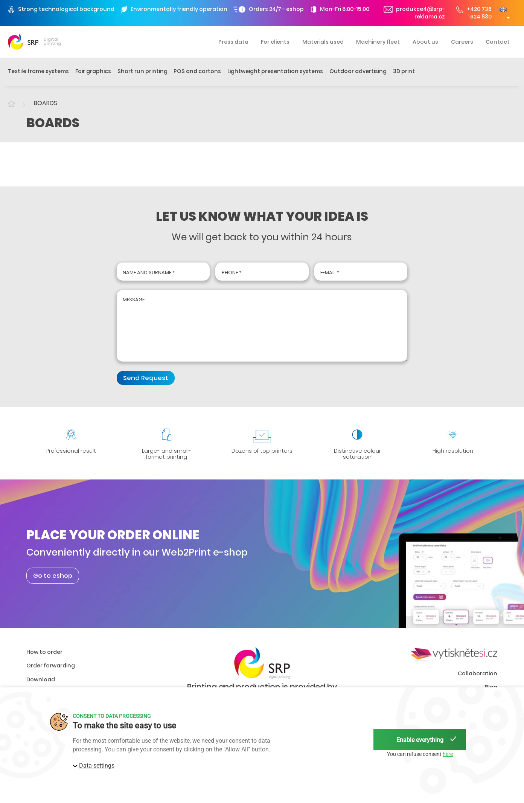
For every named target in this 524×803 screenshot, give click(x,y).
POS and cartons (197, 71)
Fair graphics (93, 71)
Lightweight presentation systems (275, 71)
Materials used (323, 42)
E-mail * (329, 272)
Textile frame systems (38, 71)
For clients (275, 42)
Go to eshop (52, 580)
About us (425, 42)
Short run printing (142, 71)
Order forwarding (50, 671)
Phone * (231, 272)
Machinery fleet (378, 42)
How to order (44, 657)
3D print (404, 71)
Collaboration (477, 678)
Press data (233, 42)
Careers (462, 42)
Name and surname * (149, 272)
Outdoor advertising (358, 71)
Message (134, 301)
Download (40, 685)
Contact (498, 42)
